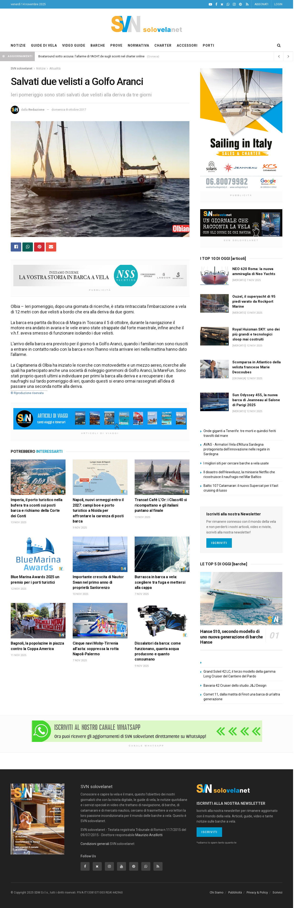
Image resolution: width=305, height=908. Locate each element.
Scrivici (277, 892)
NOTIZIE (18, 45)
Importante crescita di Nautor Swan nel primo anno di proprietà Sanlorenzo (98, 582)
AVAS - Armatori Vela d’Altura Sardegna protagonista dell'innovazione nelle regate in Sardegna (236, 449)
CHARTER (163, 45)
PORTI (208, 45)
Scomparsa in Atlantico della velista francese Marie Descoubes (256, 367)
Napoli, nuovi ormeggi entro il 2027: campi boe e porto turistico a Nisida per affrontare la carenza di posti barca (98, 510)
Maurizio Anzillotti (149, 835)
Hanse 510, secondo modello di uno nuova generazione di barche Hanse (231, 637)
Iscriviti (219, 543)
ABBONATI (261, 4)
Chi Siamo (217, 892)
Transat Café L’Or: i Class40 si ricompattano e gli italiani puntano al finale (161, 505)
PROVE (116, 45)
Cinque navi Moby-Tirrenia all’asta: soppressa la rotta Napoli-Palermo (96, 648)
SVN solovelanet (21, 68)
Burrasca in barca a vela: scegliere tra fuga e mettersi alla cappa (160, 582)
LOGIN (278, 4)
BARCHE (98, 45)
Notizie (41, 68)
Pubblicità (235, 892)
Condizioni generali (95, 844)
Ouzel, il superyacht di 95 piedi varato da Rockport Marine (253, 301)
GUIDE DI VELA (44, 45)
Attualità (55, 68)
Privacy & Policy (257, 892)
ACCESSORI (187, 45)
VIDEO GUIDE (73, 45)
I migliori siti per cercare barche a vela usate (236, 463)
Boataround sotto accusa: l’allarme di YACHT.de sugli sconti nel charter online (91, 56)
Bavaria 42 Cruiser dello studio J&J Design (234, 685)
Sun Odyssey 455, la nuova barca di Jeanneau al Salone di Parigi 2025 (256, 400)
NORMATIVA (138, 45)
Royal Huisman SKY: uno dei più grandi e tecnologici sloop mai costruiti (256, 334)
